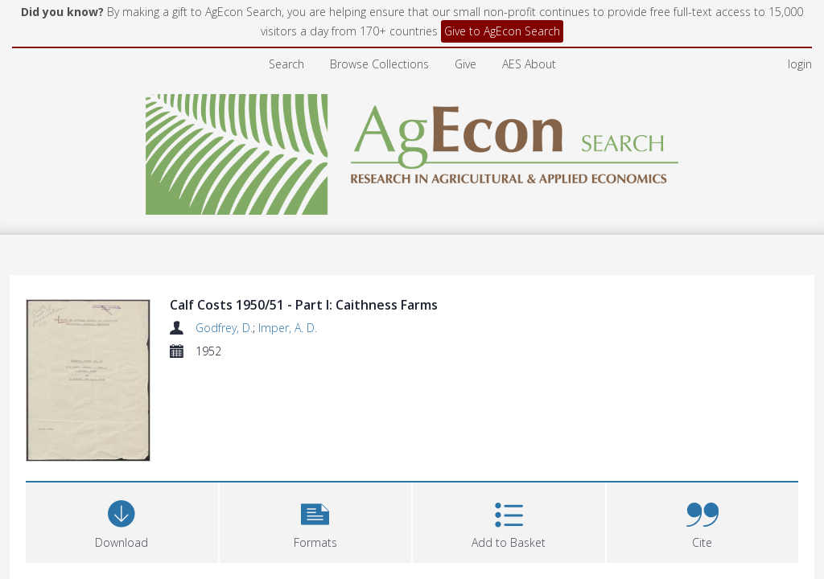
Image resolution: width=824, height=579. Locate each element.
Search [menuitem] (286, 64)
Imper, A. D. (287, 327)
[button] (316, 423)
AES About (529, 64)
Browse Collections (379, 64)
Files (45, 502)
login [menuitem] (800, 64)
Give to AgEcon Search (502, 31)
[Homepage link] (412, 150)
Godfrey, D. (224, 327)
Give (465, 64)
